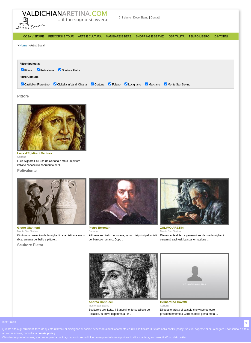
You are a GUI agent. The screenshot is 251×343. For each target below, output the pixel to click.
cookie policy (46, 333)
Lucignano (134, 84)
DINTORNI (221, 36)
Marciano (154, 84)
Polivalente (47, 70)
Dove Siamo (140, 17)
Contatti (155, 17)
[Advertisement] (51, 285)
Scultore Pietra (71, 70)
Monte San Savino (179, 84)
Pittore (28, 70)
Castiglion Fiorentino (37, 84)
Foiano (116, 84)
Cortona (99, 84)
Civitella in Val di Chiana (72, 84)
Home (23, 45)
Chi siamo (125, 17)
